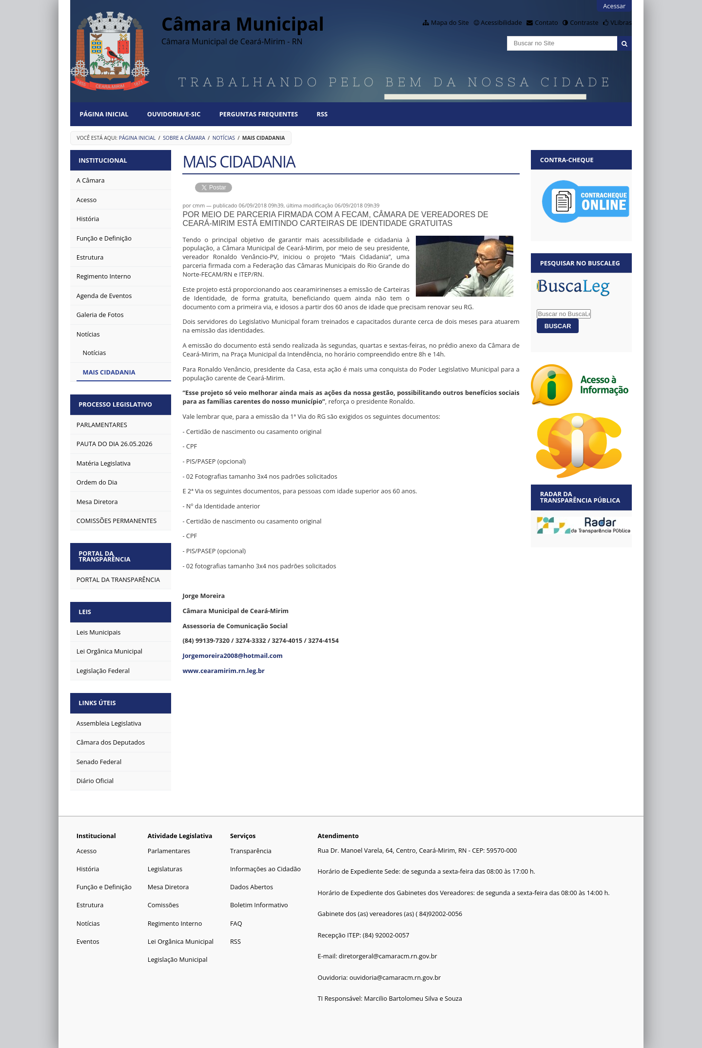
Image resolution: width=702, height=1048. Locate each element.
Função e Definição (104, 883)
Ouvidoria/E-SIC (174, 114)
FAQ (236, 919)
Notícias (224, 137)
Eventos (88, 937)
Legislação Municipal (178, 955)
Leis (85, 609)
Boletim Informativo (259, 901)
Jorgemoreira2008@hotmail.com (232, 655)
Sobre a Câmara (184, 137)
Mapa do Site (450, 22)
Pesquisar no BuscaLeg (580, 263)
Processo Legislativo (116, 403)
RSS (322, 114)
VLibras (621, 22)
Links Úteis (98, 699)
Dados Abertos (251, 883)
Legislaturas (165, 865)
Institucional (103, 159)
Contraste (584, 22)
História (88, 865)
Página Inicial (103, 114)
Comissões (163, 901)
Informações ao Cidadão (265, 865)
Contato (546, 22)
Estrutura (90, 901)
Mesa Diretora (168, 883)
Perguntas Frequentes (258, 114)
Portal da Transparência (105, 553)
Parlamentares (169, 846)
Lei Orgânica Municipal (181, 937)
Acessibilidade (501, 22)
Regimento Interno (175, 919)
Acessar (614, 5)
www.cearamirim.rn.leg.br (223, 670)
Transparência (251, 846)
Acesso (87, 846)
